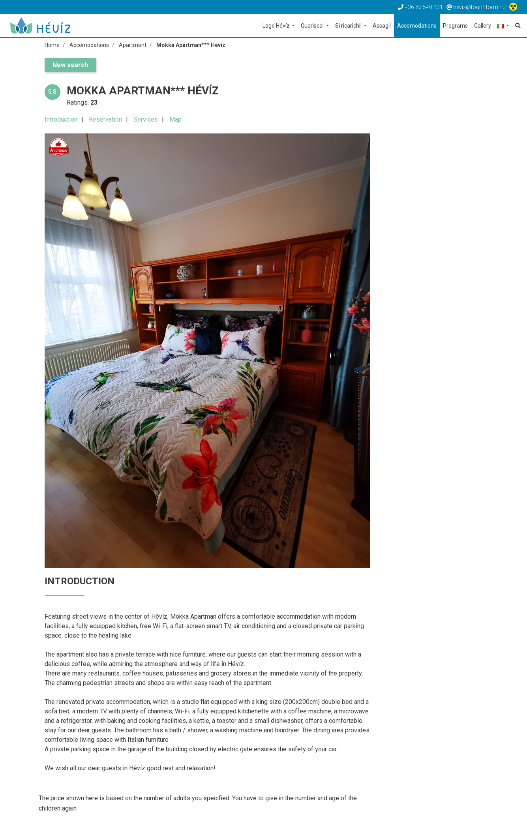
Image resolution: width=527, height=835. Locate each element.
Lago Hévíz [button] (277, 26)
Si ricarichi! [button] (349, 26)
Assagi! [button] (382, 26)
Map (175, 119)
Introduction (61, 119)
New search (70, 65)
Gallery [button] (482, 26)
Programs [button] (455, 26)
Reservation (105, 119)
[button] (503, 26)
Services (145, 119)
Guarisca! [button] (313, 26)
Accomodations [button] (417, 26)
